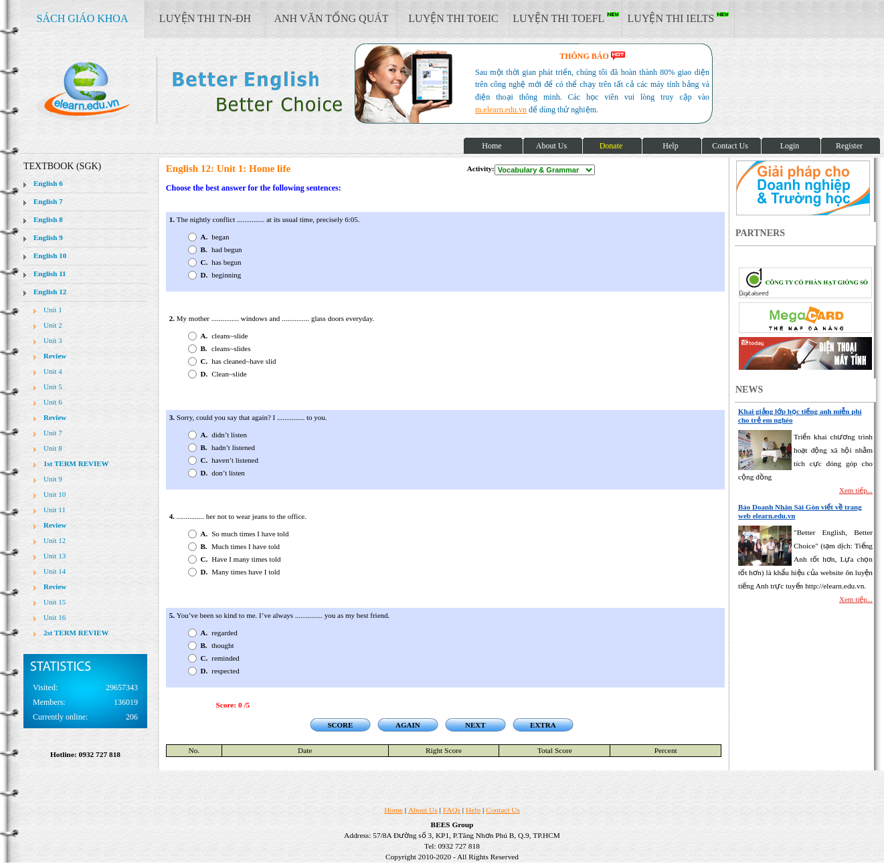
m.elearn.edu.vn (501, 109)
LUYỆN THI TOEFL (565, 18)
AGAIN (407, 725)
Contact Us (503, 810)
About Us (423, 810)
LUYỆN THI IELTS (678, 18)
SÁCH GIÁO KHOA (82, 18)
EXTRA (543, 725)
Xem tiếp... (856, 490)
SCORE (340, 725)
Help (473, 810)
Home (393, 810)
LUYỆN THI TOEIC (453, 18)
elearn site (212, 90)
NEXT (475, 725)
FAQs (451, 810)
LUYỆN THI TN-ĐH (205, 18)
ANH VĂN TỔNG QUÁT (331, 18)
